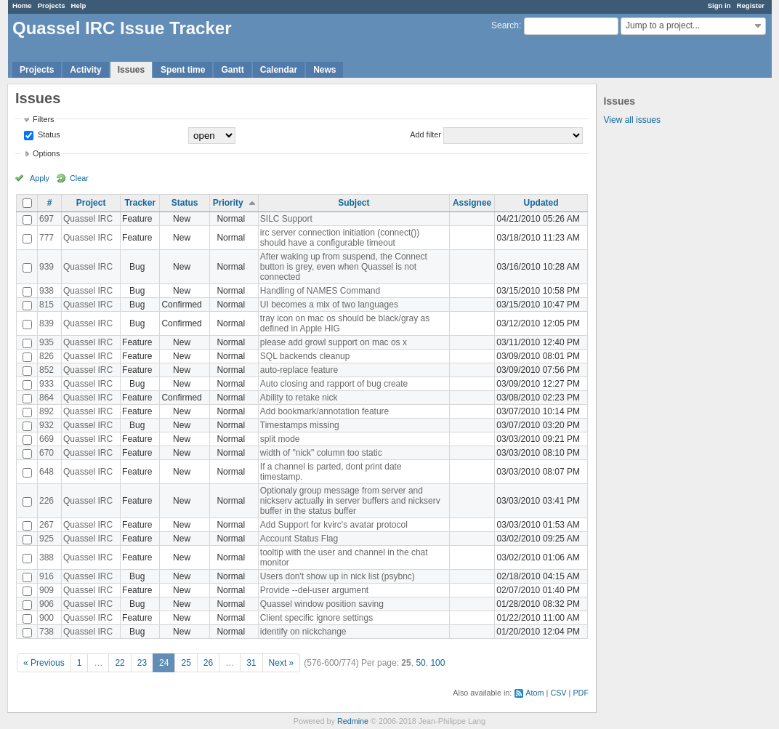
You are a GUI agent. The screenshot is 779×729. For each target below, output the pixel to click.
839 (46, 323)
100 (437, 663)
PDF (581, 692)
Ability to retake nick (299, 397)
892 (46, 411)
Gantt (232, 70)
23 (142, 663)
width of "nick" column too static (321, 453)
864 (46, 397)
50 (420, 663)
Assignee (472, 203)
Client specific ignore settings (316, 618)
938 (46, 291)
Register (750, 5)
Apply (39, 178)
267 (46, 525)
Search (505, 25)
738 (46, 632)
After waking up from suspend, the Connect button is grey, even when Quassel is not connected (343, 266)
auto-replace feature (299, 370)
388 (46, 557)
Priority (228, 203)
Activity (85, 70)
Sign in (719, 5)
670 (46, 453)
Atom (534, 692)
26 (208, 663)
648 (46, 472)
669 (46, 439)
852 (46, 370)
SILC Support (286, 219)
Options (46, 153)
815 (46, 304)
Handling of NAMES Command (320, 291)
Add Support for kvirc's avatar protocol (334, 525)
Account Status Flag (299, 538)
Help (78, 5)
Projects (51, 5)
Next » (281, 663)
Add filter (425, 134)
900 (46, 618)
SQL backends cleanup (305, 356)
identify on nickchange (303, 632)
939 (46, 267)
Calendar (278, 70)
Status (48, 134)
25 (185, 663)
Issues (131, 70)
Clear (79, 178)
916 (46, 576)
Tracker (140, 203)
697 (46, 219)
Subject (353, 203)
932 (46, 425)
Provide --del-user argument (314, 590)
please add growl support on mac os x (333, 342)
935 (46, 342)
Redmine (352, 721)
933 (46, 384)
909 (46, 590)
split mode (280, 439)
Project (91, 203)
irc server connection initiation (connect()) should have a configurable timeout (339, 237)
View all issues (632, 120)
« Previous (44, 663)
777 (46, 238)
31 (251, 663)
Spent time (183, 70)
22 (119, 663)
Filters (43, 119)
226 (46, 501)
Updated (541, 203)
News (324, 70)
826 (46, 356)
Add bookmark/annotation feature (324, 411)
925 (46, 538)
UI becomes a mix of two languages (329, 304)
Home (22, 5)
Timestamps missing (299, 425)
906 (46, 604)
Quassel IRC (88, 219)
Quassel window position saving (322, 604)
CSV (558, 692)
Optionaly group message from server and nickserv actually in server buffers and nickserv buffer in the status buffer (350, 501)
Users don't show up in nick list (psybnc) (337, 576)
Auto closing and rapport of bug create (334, 384)
